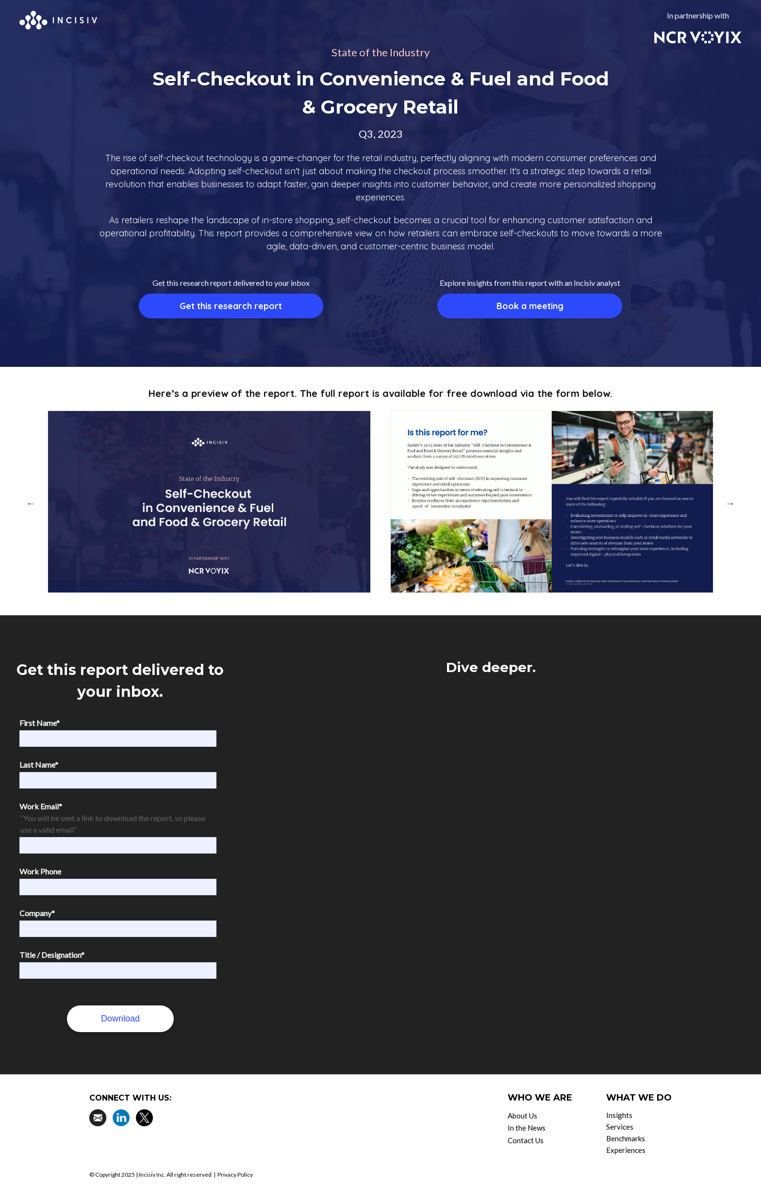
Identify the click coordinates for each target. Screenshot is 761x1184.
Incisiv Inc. (152, 1174)
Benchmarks (625, 1138)
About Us (522, 1115)
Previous (30, 503)
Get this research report (231, 306)
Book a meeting (529, 306)
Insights (619, 1115)
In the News (527, 1127)
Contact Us (526, 1140)
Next (730, 503)
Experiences (625, 1150)
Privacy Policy (235, 1174)
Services (619, 1126)
